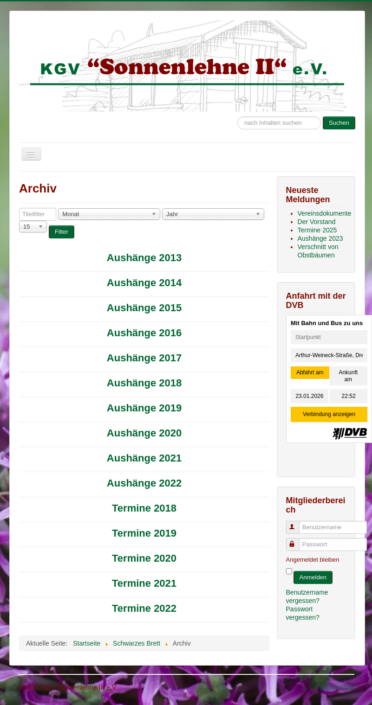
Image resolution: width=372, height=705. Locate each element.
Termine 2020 (144, 558)
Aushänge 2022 (144, 483)
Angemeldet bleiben (312, 559)
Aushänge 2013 (144, 257)
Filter (61, 231)
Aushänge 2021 (144, 458)
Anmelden (313, 577)
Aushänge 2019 (144, 408)
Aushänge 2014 (144, 282)
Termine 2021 (144, 583)
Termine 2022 (144, 608)
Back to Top (337, 687)
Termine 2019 (144, 533)
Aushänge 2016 (144, 333)
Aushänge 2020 (144, 433)
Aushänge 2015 (144, 308)
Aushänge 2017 (144, 358)
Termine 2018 (144, 508)
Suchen (339, 122)
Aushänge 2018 (144, 383)
